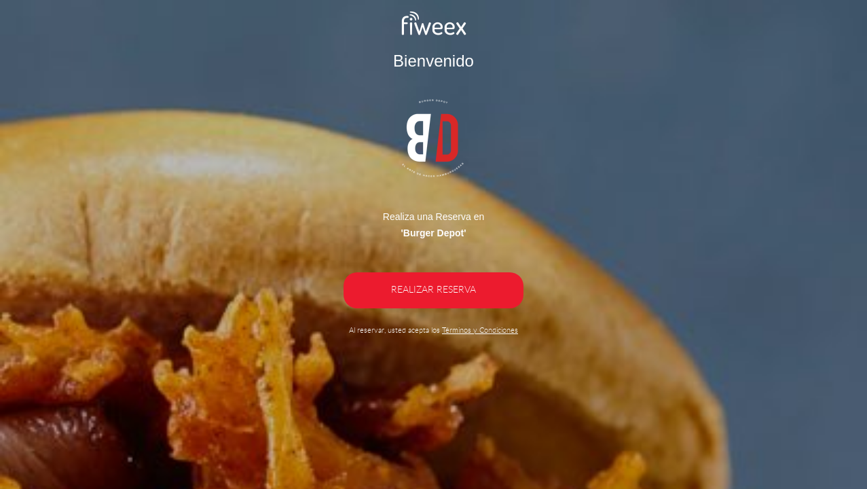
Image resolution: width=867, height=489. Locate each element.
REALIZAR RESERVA (433, 290)
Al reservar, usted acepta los (433, 330)
